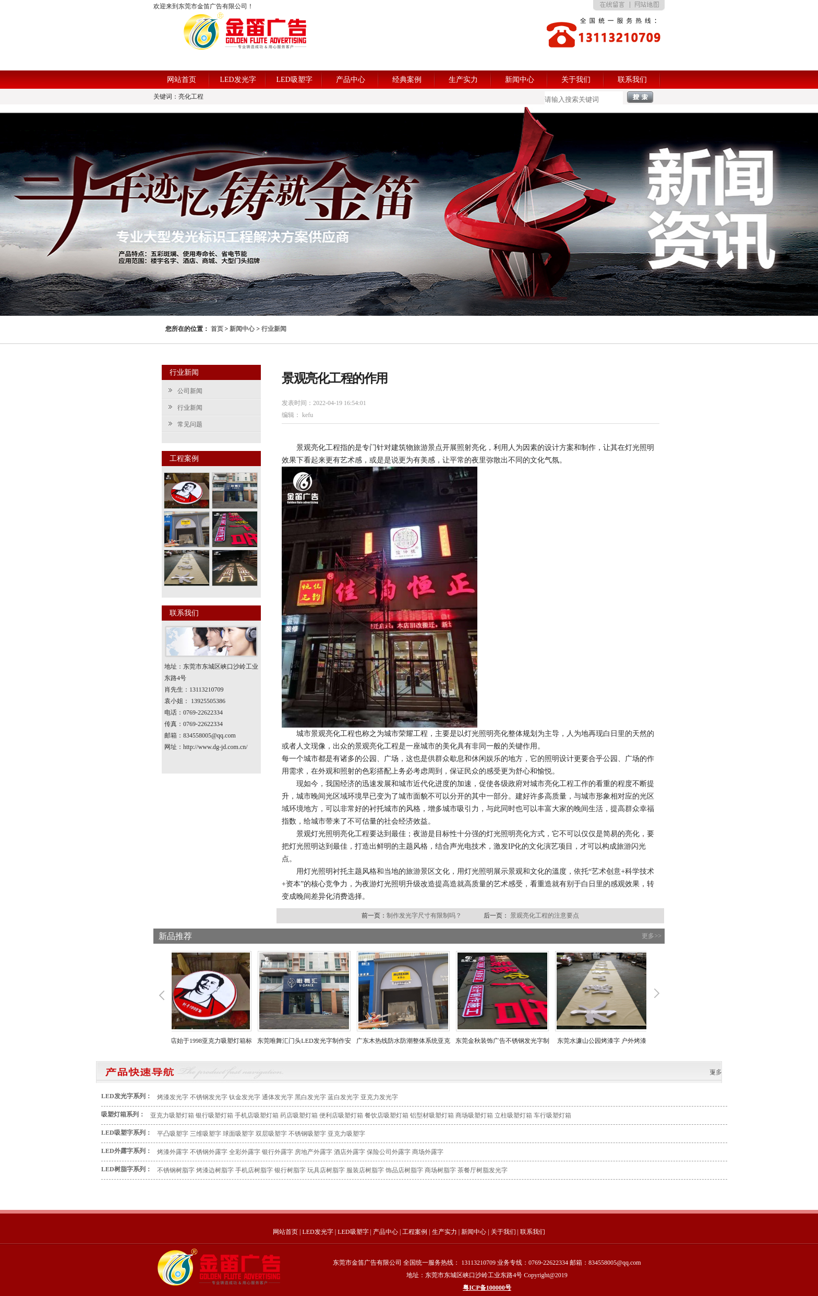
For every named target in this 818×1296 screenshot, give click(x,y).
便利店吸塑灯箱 (341, 1115)
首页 (217, 328)
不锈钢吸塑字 (307, 1133)
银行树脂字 (290, 1170)
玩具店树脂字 (326, 1170)
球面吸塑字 (238, 1133)
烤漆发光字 (172, 1097)
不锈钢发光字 (208, 1097)
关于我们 (576, 80)
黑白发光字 (310, 1097)
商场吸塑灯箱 (474, 1115)
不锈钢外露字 (208, 1152)
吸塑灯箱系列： (123, 1114)
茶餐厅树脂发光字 (483, 1170)
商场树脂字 (440, 1170)
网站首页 (181, 80)
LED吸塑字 (294, 80)
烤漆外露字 (172, 1152)
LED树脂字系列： (126, 1169)
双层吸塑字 (271, 1133)
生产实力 (463, 80)
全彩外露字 (244, 1152)
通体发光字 (277, 1097)
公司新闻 (189, 391)
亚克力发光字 (379, 1097)
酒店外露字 (349, 1152)
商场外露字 (427, 1152)
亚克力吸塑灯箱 (172, 1115)
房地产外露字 (313, 1152)
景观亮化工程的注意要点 (544, 915)
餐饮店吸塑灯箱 (386, 1115)
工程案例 (414, 1231)
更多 (715, 1072)
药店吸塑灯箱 (299, 1115)
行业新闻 (273, 328)
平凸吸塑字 (172, 1133)
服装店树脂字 (365, 1170)
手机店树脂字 (254, 1170)
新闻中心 (519, 80)
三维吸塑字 (205, 1133)
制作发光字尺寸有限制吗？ (424, 915)
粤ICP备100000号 (487, 1287)
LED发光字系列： (126, 1096)
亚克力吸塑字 (346, 1133)
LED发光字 (238, 80)
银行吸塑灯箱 (214, 1115)
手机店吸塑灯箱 (257, 1115)
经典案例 (407, 80)
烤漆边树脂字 (215, 1170)
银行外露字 (277, 1152)
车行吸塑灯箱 (552, 1115)
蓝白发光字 (343, 1097)
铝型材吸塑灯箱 (432, 1115)
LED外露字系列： (126, 1151)
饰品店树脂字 (404, 1170)
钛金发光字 (244, 1097)
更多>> (651, 936)
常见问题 (189, 424)
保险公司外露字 (389, 1152)
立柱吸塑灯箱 (513, 1115)
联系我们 (632, 80)
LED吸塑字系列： (126, 1132)
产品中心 (350, 80)
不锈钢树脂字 (176, 1170)
